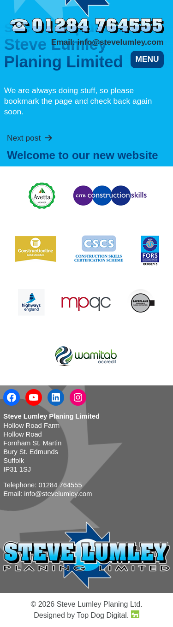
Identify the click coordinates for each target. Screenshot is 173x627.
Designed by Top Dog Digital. (86, 614)
